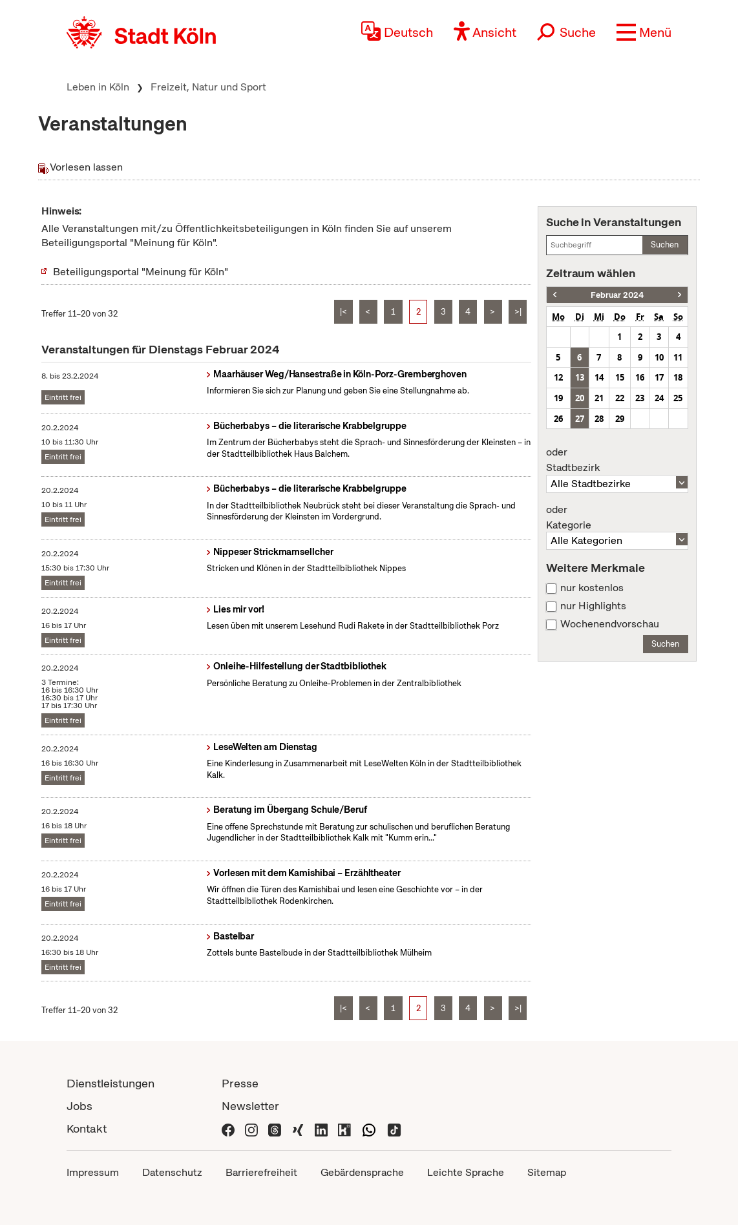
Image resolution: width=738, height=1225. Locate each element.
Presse (240, 1083)
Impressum (93, 1172)
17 (659, 377)
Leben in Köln (98, 87)
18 (677, 377)
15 (619, 377)
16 (639, 377)
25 (677, 398)
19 (558, 398)
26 (558, 418)
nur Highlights (593, 606)
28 (599, 418)
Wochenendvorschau (609, 624)
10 (659, 357)
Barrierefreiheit (261, 1172)
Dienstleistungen (110, 1083)
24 (659, 398)
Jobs (79, 1105)
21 (599, 398)
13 (579, 377)
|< (343, 311)
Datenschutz (172, 1172)
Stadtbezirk (617, 460)
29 (619, 418)
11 (677, 357)
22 (619, 398)
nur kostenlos (592, 588)
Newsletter (250, 1105)
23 (639, 398)
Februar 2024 (617, 294)
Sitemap (546, 1172)
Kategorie (617, 517)
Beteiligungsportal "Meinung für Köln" (140, 271)
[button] (644, 32)
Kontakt (87, 1128)
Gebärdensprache (362, 1172)
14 (599, 377)
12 (558, 377)
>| (518, 311)
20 (579, 398)
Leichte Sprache (465, 1172)
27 (579, 418)
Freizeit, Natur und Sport (208, 87)
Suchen (665, 244)
